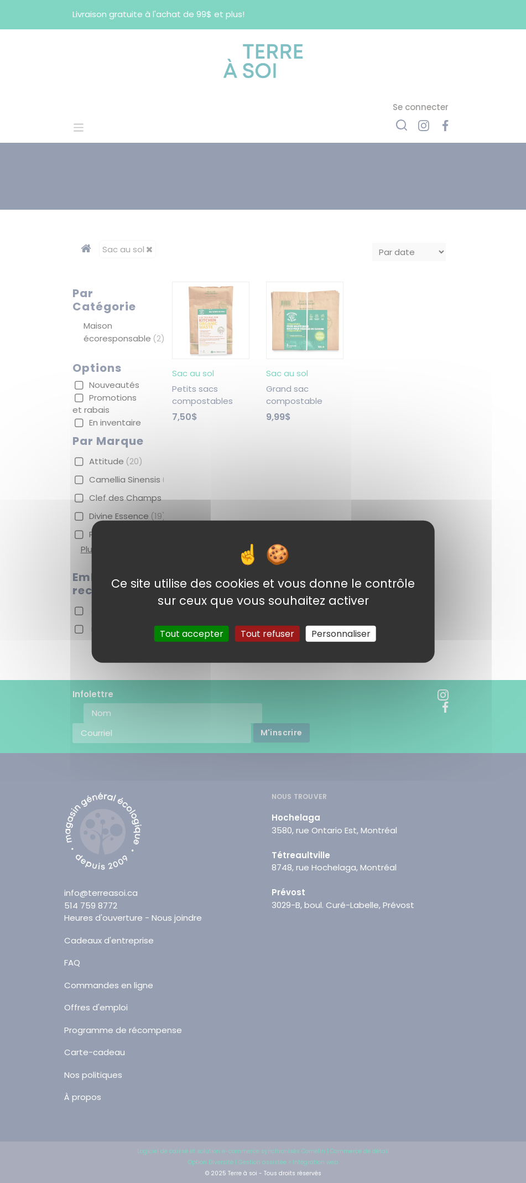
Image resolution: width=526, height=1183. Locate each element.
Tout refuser (267, 633)
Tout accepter (191, 633)
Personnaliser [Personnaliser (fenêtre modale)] (341, 633)
